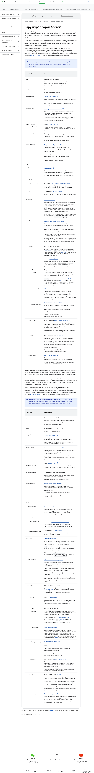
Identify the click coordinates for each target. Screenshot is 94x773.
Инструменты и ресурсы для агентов (52, 9)
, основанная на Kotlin (63, 278)
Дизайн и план (30, 1)
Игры (35, 771)
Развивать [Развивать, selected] (42, 1)
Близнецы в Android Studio (31, 9)
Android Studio (87, 1)
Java (61, 280)
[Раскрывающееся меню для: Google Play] (59, 2)
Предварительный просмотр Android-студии (78, 9)
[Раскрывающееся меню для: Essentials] (23, 2)
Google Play (53, 1)
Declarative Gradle (35, 55)
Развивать (37, 21)
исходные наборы (48, 250)
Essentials (18, 1)
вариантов (64, 252)
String (56, 299)
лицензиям (51, 710)
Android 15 (60, 771)
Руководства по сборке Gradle (56, 21)
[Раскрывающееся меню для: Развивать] (47, 2)
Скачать (4, 9)
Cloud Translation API (67, 16)
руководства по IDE (15, 9)
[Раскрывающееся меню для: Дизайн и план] (36, 2)
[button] (8, 14)
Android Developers (29, 21)
